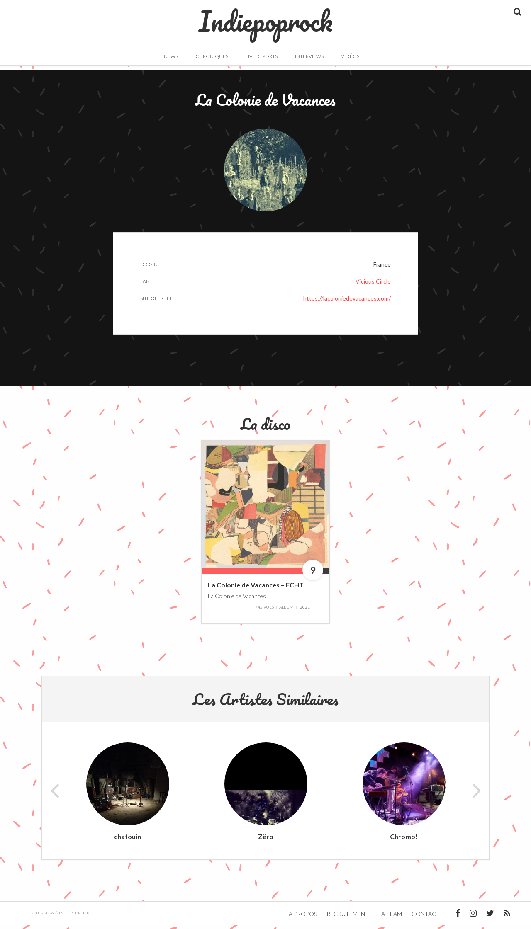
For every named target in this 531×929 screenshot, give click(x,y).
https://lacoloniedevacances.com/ (347, 302)
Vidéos (350, 56)
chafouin (127, 840)
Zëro (265, 840)
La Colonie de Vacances (237, 599)
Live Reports (262, 56)
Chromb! (404, 840)
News (171, 56)
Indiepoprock (266, 17)
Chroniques (211, 56)
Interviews (309, 56)
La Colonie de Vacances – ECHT (256, 589)
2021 (305, 610)
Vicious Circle (373, 285)
